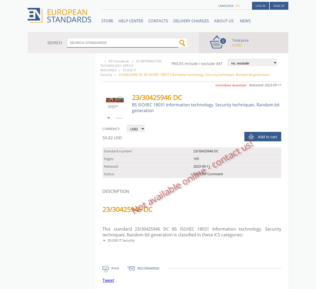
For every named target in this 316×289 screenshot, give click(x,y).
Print (115, 268)
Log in (260, 6)
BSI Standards (119, 61)
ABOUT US (224, 20)
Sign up (279, 6)
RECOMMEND (148, 268)
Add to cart (267, 136)
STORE (107, 20)
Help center (130, 20)
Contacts (158, 20)
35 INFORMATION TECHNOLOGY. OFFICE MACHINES (131, 65)
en (237, 6)
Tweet (108, 280)
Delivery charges (191, 20)
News (245, 20)
